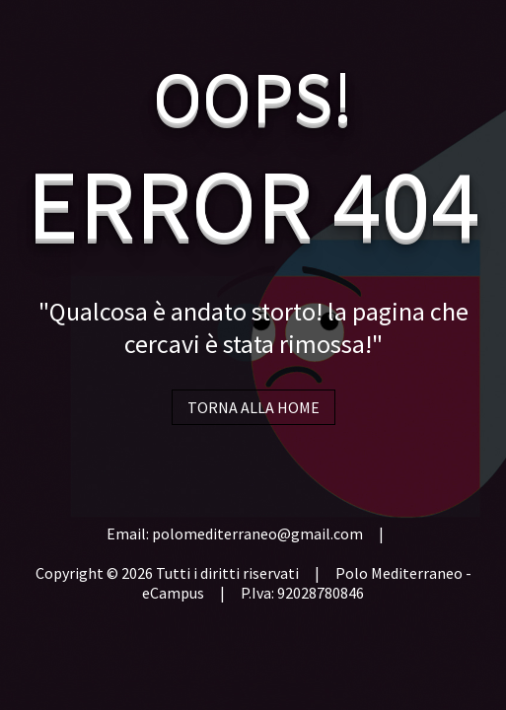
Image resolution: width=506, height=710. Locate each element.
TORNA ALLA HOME (253, 407)
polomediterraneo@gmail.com (257, 533)
